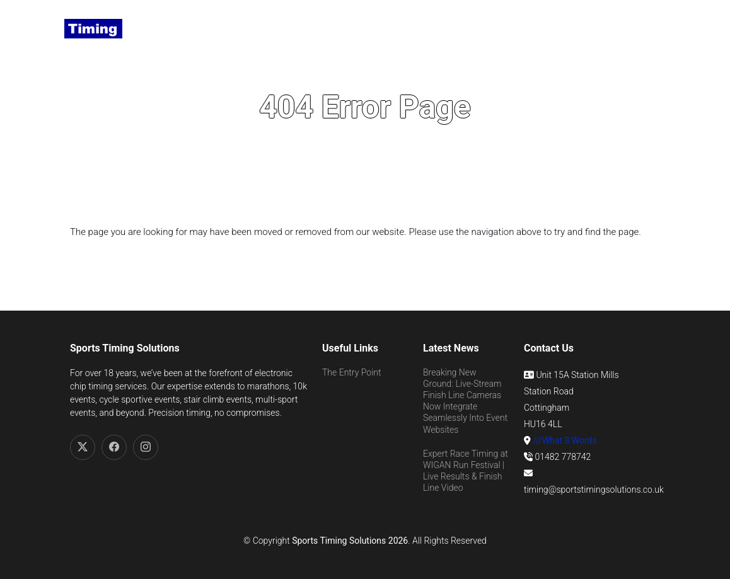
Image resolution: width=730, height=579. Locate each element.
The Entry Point (351, 372)
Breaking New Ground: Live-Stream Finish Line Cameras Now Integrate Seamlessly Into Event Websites (465, 401)
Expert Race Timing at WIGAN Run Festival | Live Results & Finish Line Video (465, 471)
